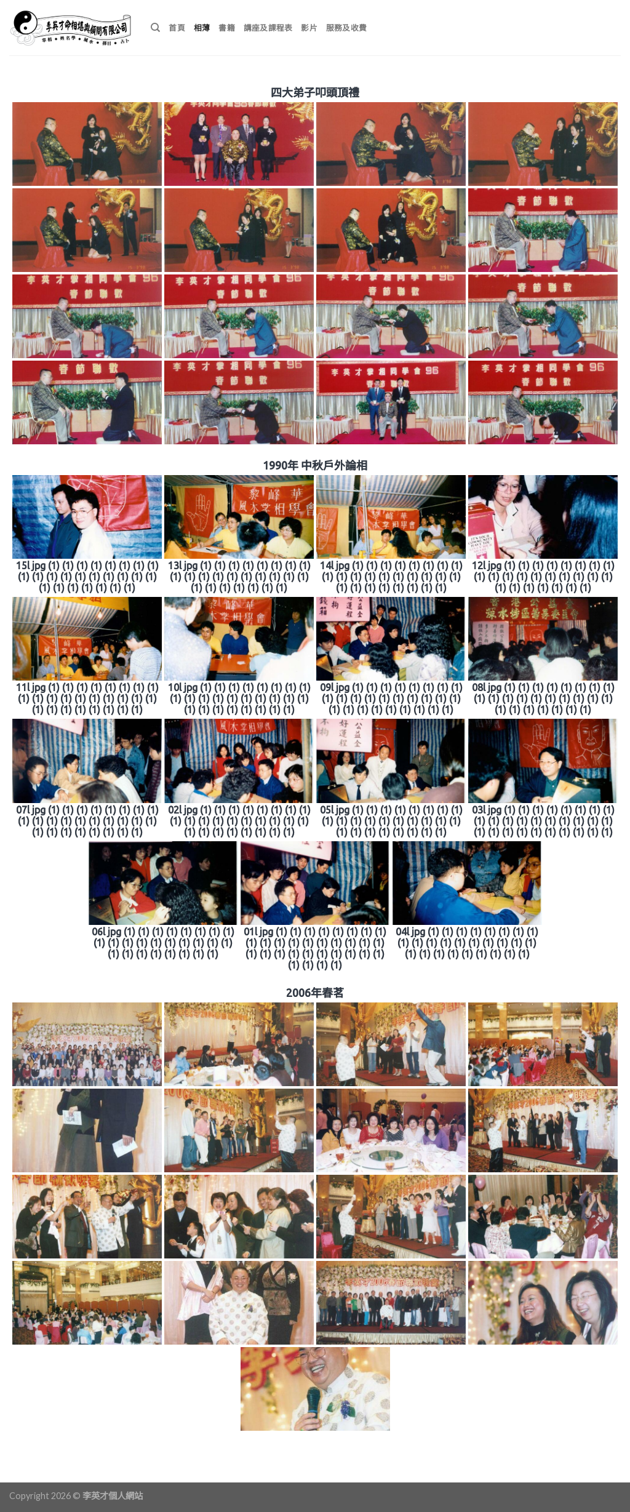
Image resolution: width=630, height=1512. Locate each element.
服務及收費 (346, 28)
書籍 (226, 28)
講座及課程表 (268, 28)
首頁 (177, 28)
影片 (309, 28)
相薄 (202, 28)
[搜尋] (155, 27)
